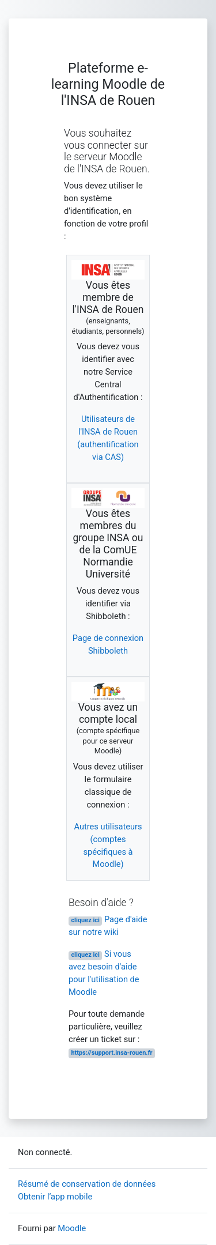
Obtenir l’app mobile (55, 1196)
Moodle (72, 1228)
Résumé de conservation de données (87, 1184)
